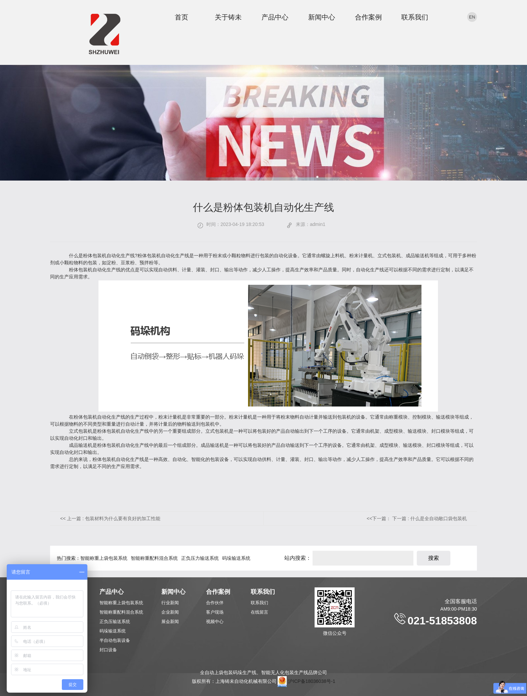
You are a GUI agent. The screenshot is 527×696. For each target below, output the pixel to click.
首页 (181, 17)
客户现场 (215, 612)
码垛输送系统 (236, 558)
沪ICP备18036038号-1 (311, 681)
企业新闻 (170, 612)
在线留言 (259, 612)
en (472, 17)
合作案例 (368, 17)
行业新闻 (170, 602)
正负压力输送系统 (200, 558)
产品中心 (274, 17)
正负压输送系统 (114, 621)
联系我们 (414, 17)
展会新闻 (170, 621)
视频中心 (215, 621)
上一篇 (113, 518)
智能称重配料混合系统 (154, 558)
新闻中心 (321, 17)
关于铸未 (228, 17)
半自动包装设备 (114, 640)
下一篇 (429, 518)
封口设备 (108, 649)
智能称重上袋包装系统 (103, 558)
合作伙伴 (215, 602)
